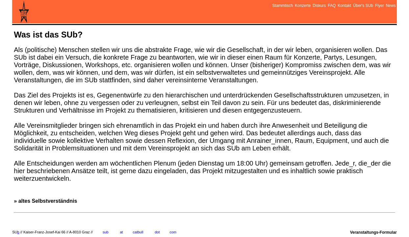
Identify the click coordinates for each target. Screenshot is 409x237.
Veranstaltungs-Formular (373, 232)
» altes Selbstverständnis (48, 149)
